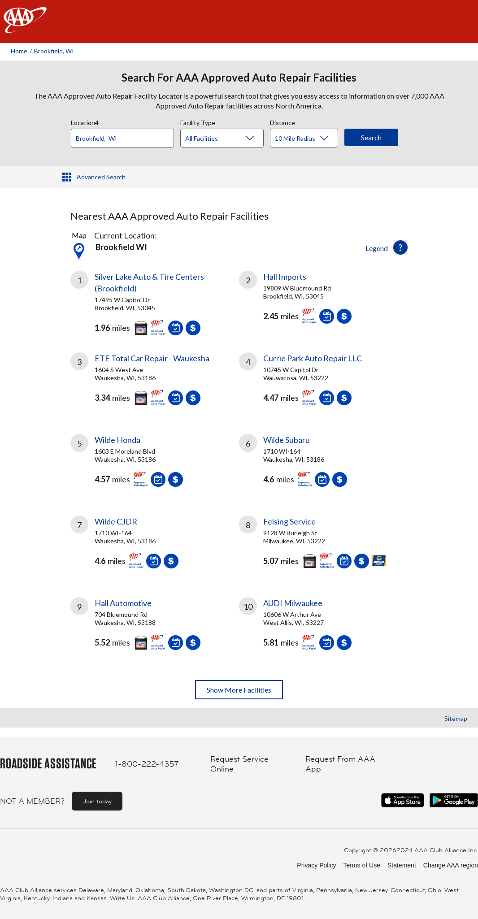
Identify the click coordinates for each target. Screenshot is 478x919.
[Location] (122, 138)
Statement (401, 865)
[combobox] (125, 136)
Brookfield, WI (54, 51)
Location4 (85, 121)
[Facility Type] (229, 138)
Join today (97, 801)
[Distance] (307, 138)
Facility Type (197, 121)
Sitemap (455, 718)
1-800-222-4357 (146, 764)
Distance (282, 121)
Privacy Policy (316, 865)
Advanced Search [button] (101, 177)
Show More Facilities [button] (239, 689)
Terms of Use (361, 865)
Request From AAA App (340, 764)
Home (19, 51)
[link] (154, 301)
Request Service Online (239, 764)
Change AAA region (450, 865)
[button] (400, 247)
